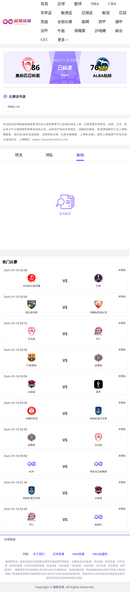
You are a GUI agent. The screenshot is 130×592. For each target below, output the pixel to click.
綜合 (119, 31)
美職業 (79, 31)
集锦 (80, 154)
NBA (95, 4)
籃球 (78, 4)
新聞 (85, 22)
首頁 (44, 4)
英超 (44, 22)
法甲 (44, 31)
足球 (61, 4)
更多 (63, 40)
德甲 (119, 22)
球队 (49, 154)
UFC (44, 40)
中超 (61, 31)
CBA (112, 4)
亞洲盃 (87, 13)
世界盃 (46, 13)
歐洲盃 (66, 13)
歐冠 (105, 13)
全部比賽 (64, 22)
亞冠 (122, 13)
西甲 (102, 22)
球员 (18, 154)
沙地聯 (100, 31)
